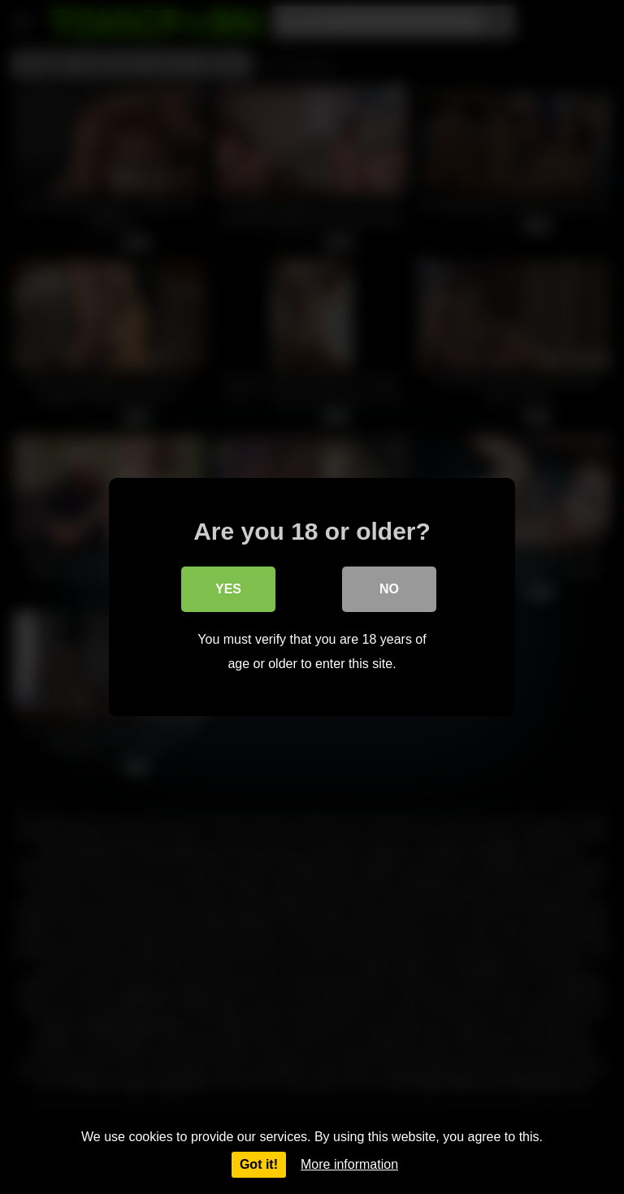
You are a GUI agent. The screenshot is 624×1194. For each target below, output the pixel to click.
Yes (228, 589)
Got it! (259, 1164)
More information (349, 1164)
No (389, 589)
